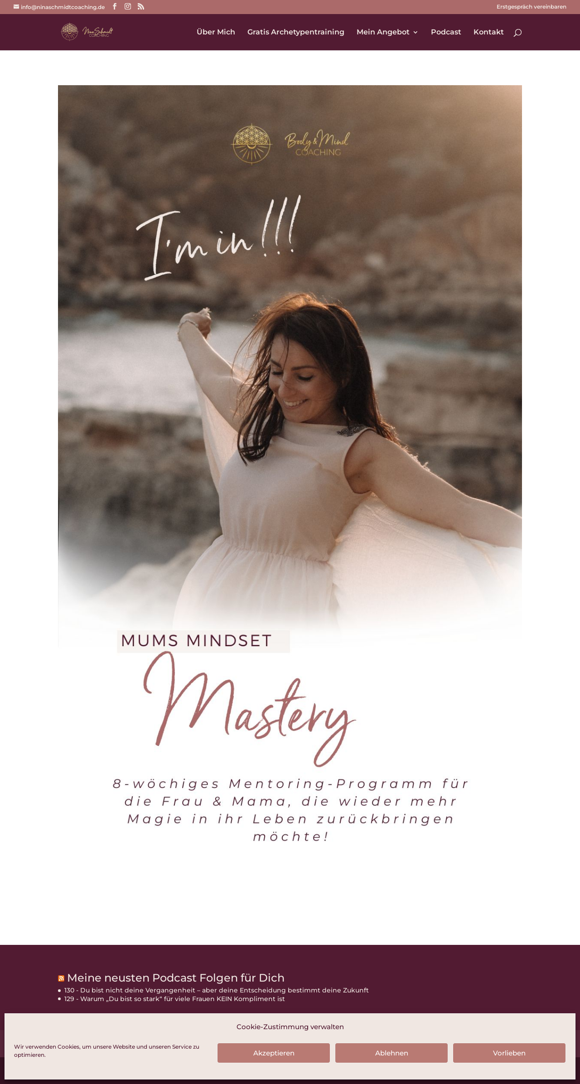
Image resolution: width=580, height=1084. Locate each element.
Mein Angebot (383, 32)
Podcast (446, 32)
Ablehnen (391, 1053)
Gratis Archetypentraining (295, 32)
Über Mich (216, 32)
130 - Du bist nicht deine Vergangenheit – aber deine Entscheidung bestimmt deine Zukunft (216, 990)
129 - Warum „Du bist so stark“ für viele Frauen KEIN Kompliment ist (174, 999)
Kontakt (489, 32)
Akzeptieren (274, 1053)
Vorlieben (509, 1053)
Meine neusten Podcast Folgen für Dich (176, 977)
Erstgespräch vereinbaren (531, 7)
